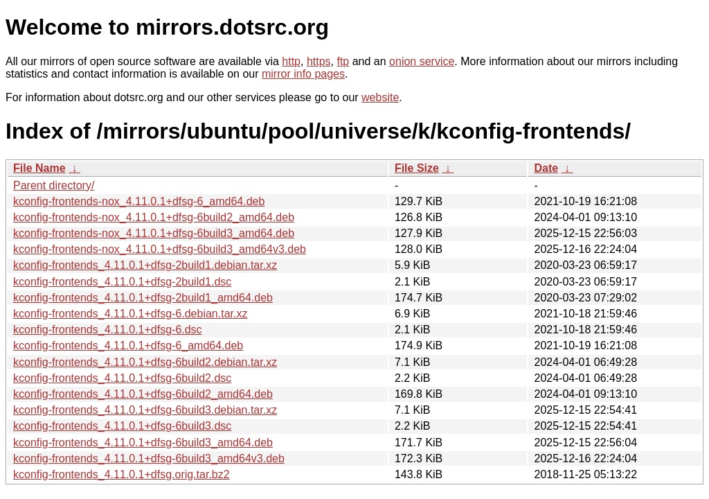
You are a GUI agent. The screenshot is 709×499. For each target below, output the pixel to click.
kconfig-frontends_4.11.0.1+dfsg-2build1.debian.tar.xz (145, 265)
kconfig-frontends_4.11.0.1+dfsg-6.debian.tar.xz (130, 313)
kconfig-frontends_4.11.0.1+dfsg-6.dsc (107, 329)
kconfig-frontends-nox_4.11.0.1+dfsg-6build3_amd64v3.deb (159, 249)
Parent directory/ (53, 185)
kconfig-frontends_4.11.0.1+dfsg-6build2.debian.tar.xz (145, 362)
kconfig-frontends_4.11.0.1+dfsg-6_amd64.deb (128, 345)
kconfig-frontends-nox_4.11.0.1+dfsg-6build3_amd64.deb (153, 233)
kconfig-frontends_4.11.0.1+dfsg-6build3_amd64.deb (143, 442)
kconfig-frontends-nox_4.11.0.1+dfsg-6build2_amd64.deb (153, 217)
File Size (417, 168)
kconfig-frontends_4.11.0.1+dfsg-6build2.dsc (122, 378)
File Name (39, 168)
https (319, 61)
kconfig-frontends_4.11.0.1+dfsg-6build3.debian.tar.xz (145, 410)
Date (546, 168)
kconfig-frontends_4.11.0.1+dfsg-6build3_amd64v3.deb (149, 458)
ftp (342, 61)
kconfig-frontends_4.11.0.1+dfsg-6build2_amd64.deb (143, 394)
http (291, 61)
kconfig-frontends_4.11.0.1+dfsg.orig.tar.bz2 (121, 474)
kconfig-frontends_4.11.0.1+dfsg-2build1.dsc (122, 282)
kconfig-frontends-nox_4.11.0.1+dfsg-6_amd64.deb (138, 201)
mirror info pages (303, 74)
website (380, 97)
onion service (421, 61)
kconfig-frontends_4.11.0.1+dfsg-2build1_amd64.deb (143, 298)
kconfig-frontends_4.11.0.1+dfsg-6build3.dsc (122, 426)
